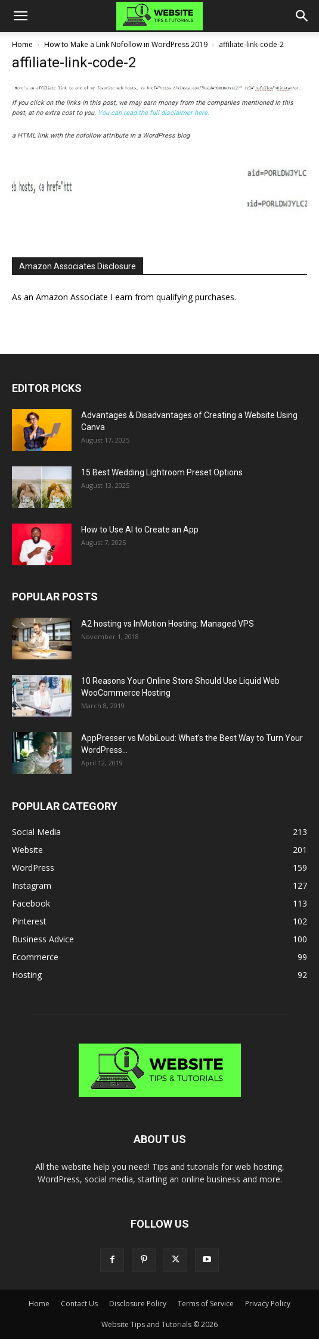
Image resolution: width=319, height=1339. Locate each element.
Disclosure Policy (137, 1303)
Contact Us (79, 1303)
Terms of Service (206, 1303)
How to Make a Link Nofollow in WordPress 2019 (125, 44)
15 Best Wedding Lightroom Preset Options (162, 472)
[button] (20, 16)
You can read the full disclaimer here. (153, 113)
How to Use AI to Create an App (140, 529)
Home (22, 44)
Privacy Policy (267, 1303)
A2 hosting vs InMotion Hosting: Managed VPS (167, 623)
